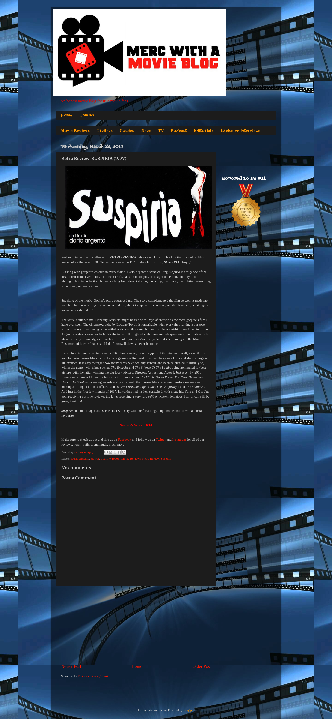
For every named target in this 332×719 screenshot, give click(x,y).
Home (66, 115)
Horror (95, 458)
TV (161, 130)
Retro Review (150, 458)
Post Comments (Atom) (93, 676)
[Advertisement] (136, 625)
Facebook (124, 439)
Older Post (202, 666)
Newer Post (71, 666)
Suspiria (166, 458)
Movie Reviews (75, 130)
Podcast (179, 130)
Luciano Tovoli (110, 458)
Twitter (161, 439)
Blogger (188, 710)
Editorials (203, 130)
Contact (87, 115)
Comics (127, 130)
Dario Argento (80, 458)
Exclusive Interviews (240, 130)
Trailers (105, 130)
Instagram (179, 439)
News (146, 130)
